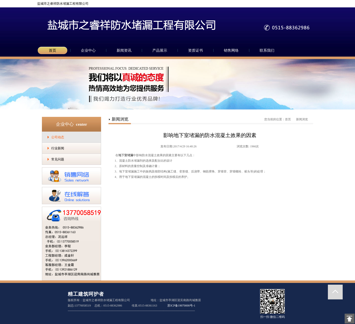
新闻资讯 (124, 50)
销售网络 (231, 50)
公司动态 (57, 137)
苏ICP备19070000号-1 (181, 305)
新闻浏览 (302, 119)
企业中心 (88, 50)
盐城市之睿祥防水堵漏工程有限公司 (61, 3)
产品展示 (159, 50)
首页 (52, 50)
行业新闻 (57, 148)
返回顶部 (335, 292)
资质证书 (195, 50)
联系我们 (267, 50)
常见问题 (57, 159)
